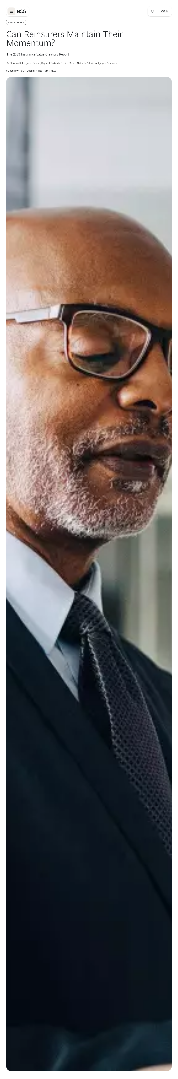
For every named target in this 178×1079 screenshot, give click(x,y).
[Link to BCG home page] (21, 11)
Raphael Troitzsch (50, 63)
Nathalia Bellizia (85, 63)
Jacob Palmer (33, 63)
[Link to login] (164, 11)
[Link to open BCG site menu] (11, 11)
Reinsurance (16, 22)
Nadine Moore (68, 63)
